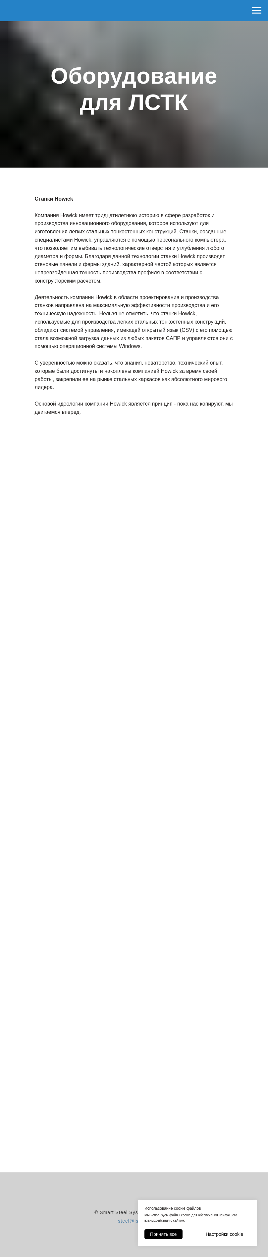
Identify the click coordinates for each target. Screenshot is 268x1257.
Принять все (163, 1234)
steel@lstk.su (134, 1221)
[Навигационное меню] (256, 10)
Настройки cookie (224, 1234)
